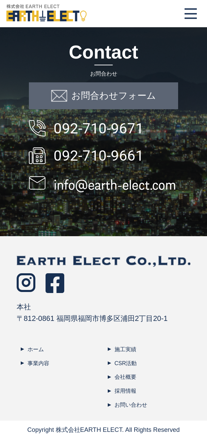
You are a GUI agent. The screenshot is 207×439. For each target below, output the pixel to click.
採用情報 (125, 391)
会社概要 (125, 377)
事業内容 (38, 363)
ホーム (36, 349)
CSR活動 (126, 363)
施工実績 (125, 349)
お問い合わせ (131, 405)
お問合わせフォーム (103, 95)
